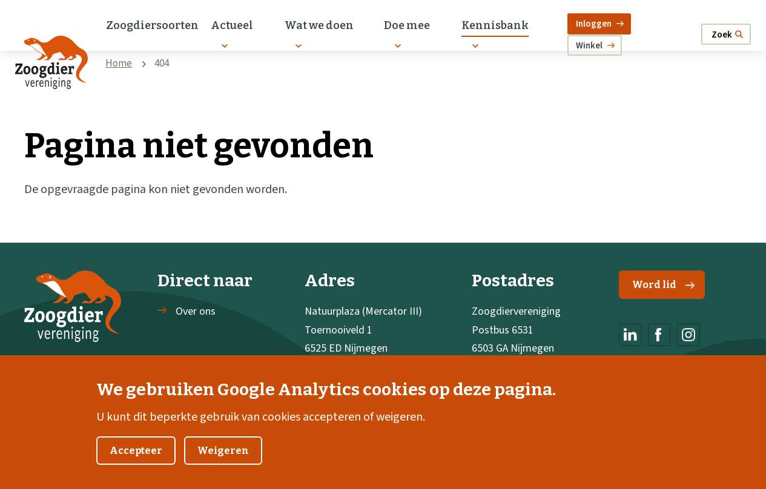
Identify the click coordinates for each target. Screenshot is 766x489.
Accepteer (136, 466)
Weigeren (223, 466)
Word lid (663, 284)
